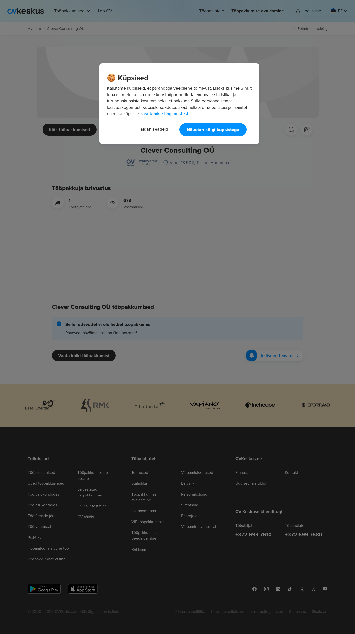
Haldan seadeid (152, 129)
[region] (179, 103)
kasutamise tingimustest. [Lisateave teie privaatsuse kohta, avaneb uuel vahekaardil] (164, 113)
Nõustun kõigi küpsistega (213, 129)
